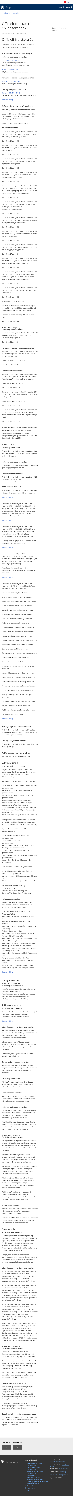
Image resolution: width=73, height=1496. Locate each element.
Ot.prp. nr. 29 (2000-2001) (11, 60)
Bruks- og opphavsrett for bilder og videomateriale (37, 1482)
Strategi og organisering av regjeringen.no (35, 1464)
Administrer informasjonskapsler (33, 1476)
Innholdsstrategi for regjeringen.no (33, 1468)
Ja (6, 1447)
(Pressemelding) (7, 100)
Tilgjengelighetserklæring (35, 1479)
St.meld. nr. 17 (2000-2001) (11, 81)
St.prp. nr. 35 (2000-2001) (11, 69)
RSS (28, 1490)
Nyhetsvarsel (31, 1488)
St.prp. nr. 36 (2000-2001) (11, 93)
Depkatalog (62, 1472)
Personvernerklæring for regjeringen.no (35, 1472)
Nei (17, 1447)
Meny (68, 7)
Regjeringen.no (13, 7)
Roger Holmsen (63, 1468)
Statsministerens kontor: (58, 1461)
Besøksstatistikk (32, 1486)
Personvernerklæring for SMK (59, 1475)
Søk (60, 7)
